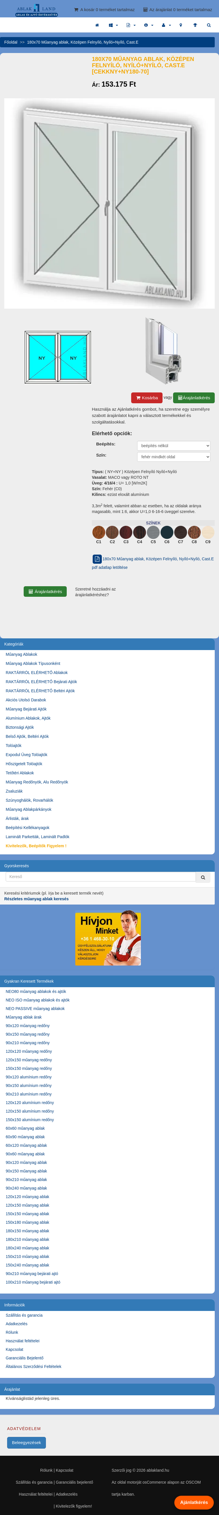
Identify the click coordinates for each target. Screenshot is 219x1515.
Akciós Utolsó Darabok (26, 700)
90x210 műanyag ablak (26, 1179)
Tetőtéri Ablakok (20, 773)
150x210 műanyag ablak (27, 1256)
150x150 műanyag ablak (27, 1213)
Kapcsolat (14, 1349)
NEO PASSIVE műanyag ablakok (35, 1008)
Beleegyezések (26, 1442)
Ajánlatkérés (194, 1502)
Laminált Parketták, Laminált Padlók (37, 836)
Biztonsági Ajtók (20, 727)
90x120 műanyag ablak (26, 1162)
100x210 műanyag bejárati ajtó (33, 1282)
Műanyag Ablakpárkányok (28, 809)
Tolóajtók (13, 745)
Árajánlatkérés (194, 397)
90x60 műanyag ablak (25, 1154)
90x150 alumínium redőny (29, 1085)
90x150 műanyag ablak (26, 1171)
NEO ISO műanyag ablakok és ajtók (38, 1000)
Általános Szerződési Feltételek (33, 1366)
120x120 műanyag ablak (27, 1196)
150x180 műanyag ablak (27, 1222)
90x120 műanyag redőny (28, 1025)
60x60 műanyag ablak (25, 1128)
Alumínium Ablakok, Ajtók (28, 718)
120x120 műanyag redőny (29, 1051)
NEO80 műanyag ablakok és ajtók (36, 991)
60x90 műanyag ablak (25, 1137)
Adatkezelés (16, 1323)
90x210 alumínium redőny (29, 1094)
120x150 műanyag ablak (27, 1205)
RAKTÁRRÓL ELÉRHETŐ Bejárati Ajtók (41, 681)
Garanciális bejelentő (74, 1482)
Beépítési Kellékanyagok (27, 827)
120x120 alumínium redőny (30, 1102)
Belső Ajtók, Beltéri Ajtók (27, 736)
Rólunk (12, 1332)
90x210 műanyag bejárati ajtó (32, 1273)
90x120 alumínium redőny (29, 1077)
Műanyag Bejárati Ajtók (26, 709)
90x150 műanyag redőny (28, 1034)
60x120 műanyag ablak (26, 1145)
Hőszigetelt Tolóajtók (24, 763)
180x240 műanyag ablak (27, 1248)
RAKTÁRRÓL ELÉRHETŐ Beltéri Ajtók (40, 691)
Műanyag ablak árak (24, 1017)
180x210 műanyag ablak (27, 1239)
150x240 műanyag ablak (27, 1265)
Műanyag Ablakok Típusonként (33, 663)
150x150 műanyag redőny (29, 1068)
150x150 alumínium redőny (30, 1119)
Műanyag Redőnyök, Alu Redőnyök (37, 782)
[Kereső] (203, 877)
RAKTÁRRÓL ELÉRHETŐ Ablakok (37, 672)
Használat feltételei (22, 1341)
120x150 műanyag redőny (29, 1060)
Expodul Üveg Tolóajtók (26, 754)
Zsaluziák (14, 791)
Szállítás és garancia (24, 1315)
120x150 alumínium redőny (30, 1111)
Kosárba (147, 397)
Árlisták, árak (17, 818)
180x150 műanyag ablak (27, 1231)
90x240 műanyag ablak (26, 1188)
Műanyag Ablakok (21, 654)
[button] (113, 25)
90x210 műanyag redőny (28, 1042)
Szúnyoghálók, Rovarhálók (29, 800)
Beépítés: (105, 443)
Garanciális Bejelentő (24, 1358)
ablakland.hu (158, 1470)
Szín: (101, 455)
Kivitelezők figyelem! (74, 1506)
